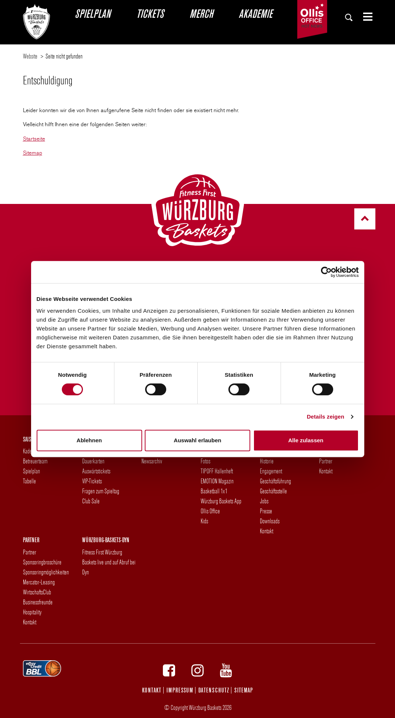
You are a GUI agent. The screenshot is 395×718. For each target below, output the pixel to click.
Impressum (180, 690)
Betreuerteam (35, 461)
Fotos (205, 461)
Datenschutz (213, 690)
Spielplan (92, 13)
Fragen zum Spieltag (100, 491)
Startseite (34, 138)
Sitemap (32, 153)
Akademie (255, 13)
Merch (201, 13)
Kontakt (266, 531)
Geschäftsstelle (273, 491)
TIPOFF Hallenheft (217, 471)
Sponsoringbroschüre (42, 562)
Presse (266, 511)
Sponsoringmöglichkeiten (46, 572)
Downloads (269, 521)
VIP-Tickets (92, 481)
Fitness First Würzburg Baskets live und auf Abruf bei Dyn (108, 562)
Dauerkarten (93, 461)
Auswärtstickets (96, 471)
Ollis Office (210, 511)
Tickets (150, 13)
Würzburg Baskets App (221, 501)
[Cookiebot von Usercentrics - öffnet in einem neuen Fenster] (326, 272)
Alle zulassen (305, 440)
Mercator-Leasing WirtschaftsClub (39, 587)
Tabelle (29, 481)
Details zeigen (325, 416)
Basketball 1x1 (214, 491)
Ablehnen (89, 440)
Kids (204, 521)
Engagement (271, 471)
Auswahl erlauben (197, 440)
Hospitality (32, 612)
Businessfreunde (38, 602)
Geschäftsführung (275, 481)
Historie (267, 461)
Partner (325, 461)
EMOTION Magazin (217, 481)
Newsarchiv (151, 461)
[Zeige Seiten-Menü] (364, 16)
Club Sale (91, 501)
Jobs (264, 501)
